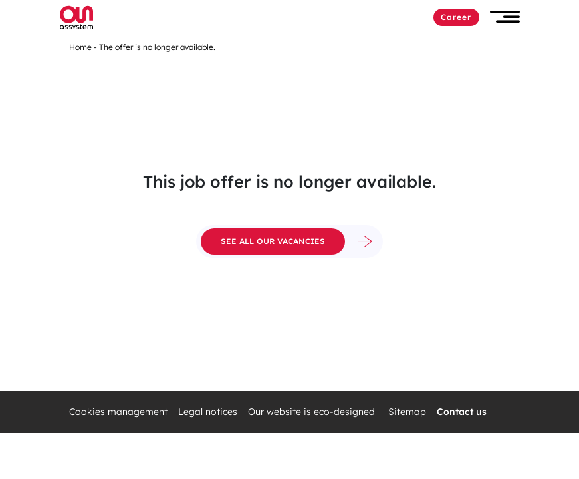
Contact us (462, 412)
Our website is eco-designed (313, 412)
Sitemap (407, 412)
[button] (505, 17)
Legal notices (207, 412)
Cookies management (118, 412)
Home (80, 47)
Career (456, 17)
